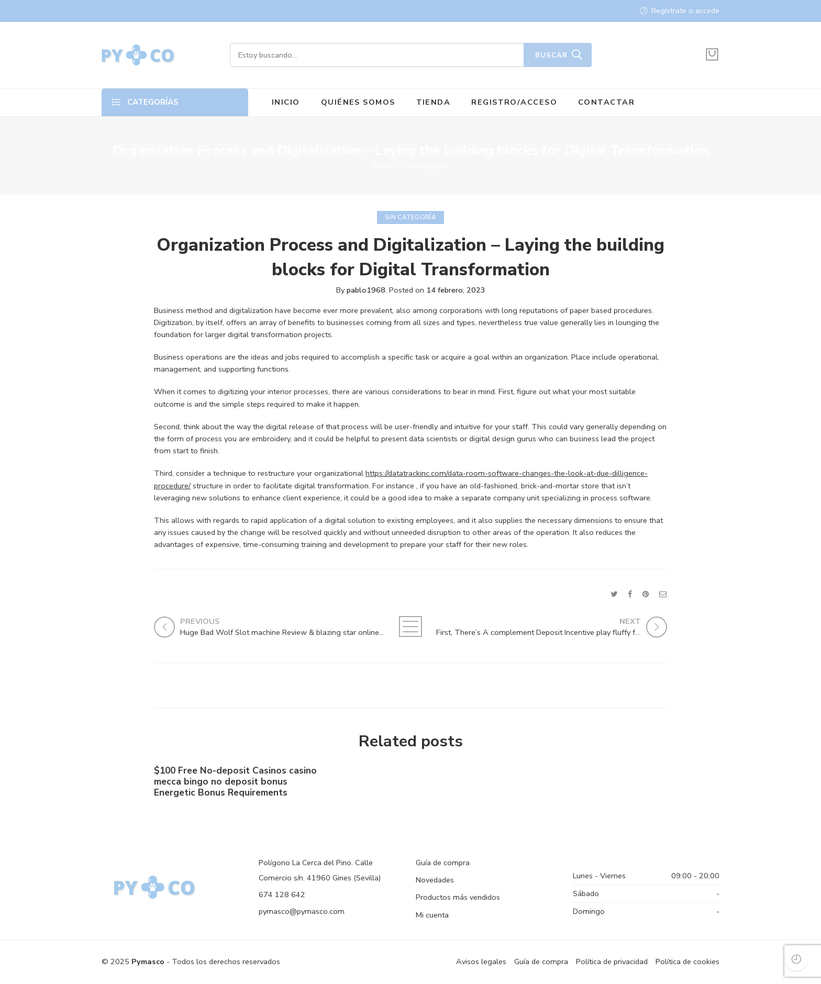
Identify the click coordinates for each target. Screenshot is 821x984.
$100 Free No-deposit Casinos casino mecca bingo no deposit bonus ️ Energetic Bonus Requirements (235, 784)
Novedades (435, 880)
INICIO (286, 102)
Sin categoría (425, 165)
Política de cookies (687, 961)
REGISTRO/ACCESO (514, 102)
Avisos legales (481, 961)
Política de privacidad (612, 961)
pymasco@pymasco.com (302, 911)
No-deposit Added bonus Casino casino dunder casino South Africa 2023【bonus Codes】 (403, 785)
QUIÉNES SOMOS (358, 102)
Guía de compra (443, 862)
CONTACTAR (606, 102)
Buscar (551, 55)
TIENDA (433, 102)
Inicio (381, 165)
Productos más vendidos (458, 897)
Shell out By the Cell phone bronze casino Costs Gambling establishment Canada (580, 785)
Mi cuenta (432, 915)
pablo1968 (366, 290)
